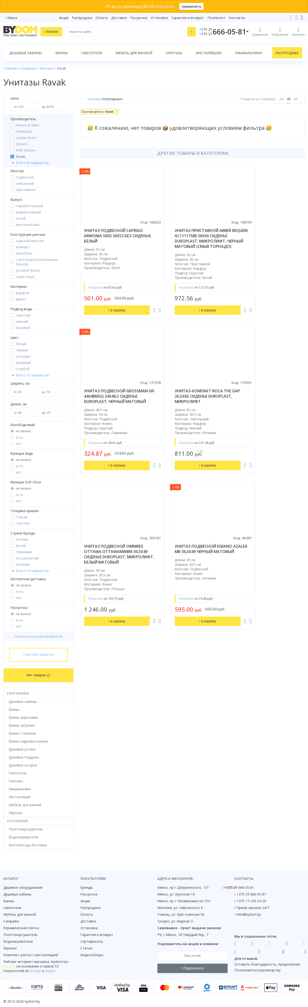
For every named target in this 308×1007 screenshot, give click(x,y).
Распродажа (82, 17)
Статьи (86, 948)
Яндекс (50, 970)
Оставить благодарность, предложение (267, 964)
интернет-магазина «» (43, 961)
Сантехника (18, 693)
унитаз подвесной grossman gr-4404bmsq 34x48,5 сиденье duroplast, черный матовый (266, 238)
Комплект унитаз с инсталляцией (30, 955)
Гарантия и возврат (187, 17)
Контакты (237, 17)
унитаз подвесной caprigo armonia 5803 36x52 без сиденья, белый (113, 236)
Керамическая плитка (21, 928)
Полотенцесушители (20, 934)
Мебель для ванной (134, 53)
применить (191, 6)
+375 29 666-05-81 (239, 887)
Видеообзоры (91, 955)
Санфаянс (11, 921)
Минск (12, 17)
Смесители (91, 53)
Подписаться (192, 968)
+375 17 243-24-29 (251, 901)
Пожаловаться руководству (257, 970)
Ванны (61, 53)
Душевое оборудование (23, 887)
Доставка (119, 17)
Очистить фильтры (38, 655)
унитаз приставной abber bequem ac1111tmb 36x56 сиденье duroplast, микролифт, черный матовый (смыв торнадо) (189, 241)
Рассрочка (138, 17)
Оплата (102, 17)
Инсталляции (208, 53)
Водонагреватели (18, 941)
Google (35, 970)
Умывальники (248, 53)
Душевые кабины (25, 53)
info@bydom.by (249, 914)
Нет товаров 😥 (38, 675)
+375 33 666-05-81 (251, 894)
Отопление (17, 821)
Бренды (86, 887)
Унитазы (174, 53)
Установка (159, 17)
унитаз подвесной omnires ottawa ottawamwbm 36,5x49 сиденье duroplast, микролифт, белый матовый (192, 404)
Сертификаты (91, 941)
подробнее (164, 6)
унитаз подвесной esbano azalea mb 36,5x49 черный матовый (266, 401)
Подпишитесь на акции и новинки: (188, 943)
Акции (64, 17)
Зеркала (10, 948)
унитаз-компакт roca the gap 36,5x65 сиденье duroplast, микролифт (112, 401)
